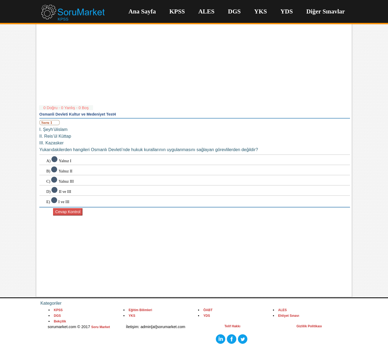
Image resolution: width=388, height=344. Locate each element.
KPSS (177, 11)
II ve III (65, 191)
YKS (260, 11)
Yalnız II (65, 171)
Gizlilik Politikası (309, 326)
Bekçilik (60, 321)
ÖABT (208, 310)
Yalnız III (66, 181)
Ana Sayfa (142, 11)
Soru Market (100, 327)
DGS (234, 11)
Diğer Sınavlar (325, 11)
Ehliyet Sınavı (288, 316)
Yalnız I (65, 161)
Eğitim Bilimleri (140, 310)
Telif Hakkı (232, 326)
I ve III (64, 202)
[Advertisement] (194, 67)
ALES (206, 11)
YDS (286, 11)
